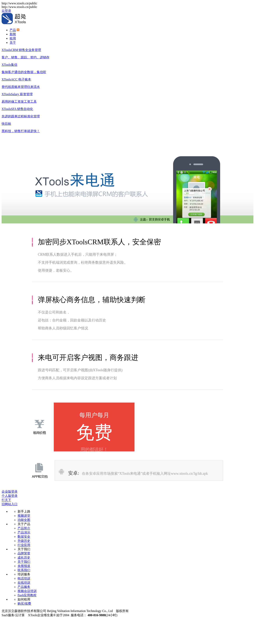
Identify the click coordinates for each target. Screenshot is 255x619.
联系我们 (24, 570)
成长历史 (24, 557)
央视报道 (24, 566)
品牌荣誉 (24, 553)
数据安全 (24, 536)
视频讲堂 (24, 515)
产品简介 (24, 528)
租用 (13, 38)
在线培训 (24, 582)
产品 (13, 30)
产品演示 (24, 532)
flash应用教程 (27, 595)
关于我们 (24, 561)
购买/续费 (24, 603)
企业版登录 (10, 491)
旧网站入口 (10, 504)
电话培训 (24, 578)
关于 (13, 42)
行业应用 (24, 545)
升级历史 (24, 540)
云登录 (6, 10)
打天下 (6, 500)
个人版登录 (10, 495)
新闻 (13, 34)
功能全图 (24, 520)
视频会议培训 (27, 591)
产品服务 (24, 587)
